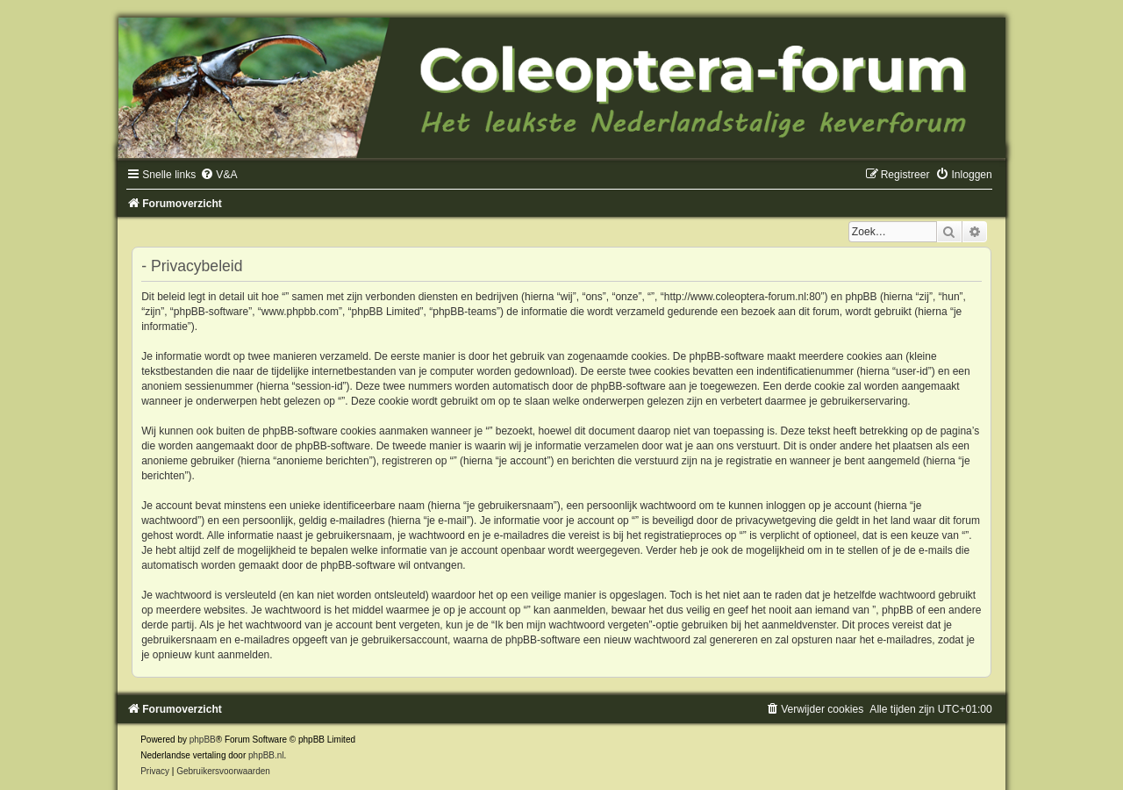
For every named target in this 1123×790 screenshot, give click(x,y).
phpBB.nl (266, 755)
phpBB (203, 739)
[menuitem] (218, 175)
